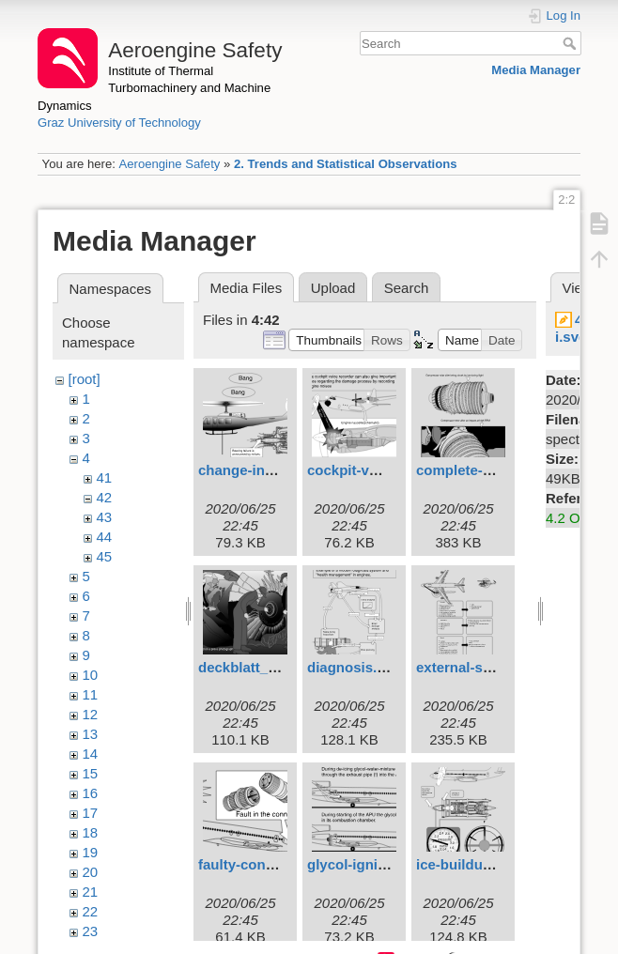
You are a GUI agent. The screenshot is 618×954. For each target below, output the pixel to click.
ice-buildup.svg (467, 864)
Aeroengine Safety (169, 164)
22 (91, 911)
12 (91, 714)
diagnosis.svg (354, 667)
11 (91, 694)
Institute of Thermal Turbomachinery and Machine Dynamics (154, 88)
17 (91, 813)
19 (91, 852)
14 (91, 754)
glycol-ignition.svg (369, 864)
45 (105, 556)
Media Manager (535, 70)
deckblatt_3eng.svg (263, 667)
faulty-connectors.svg (271, 864)
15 (91, 773)
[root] (84, 379)
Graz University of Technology (119, 122)
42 (105, 497)
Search (571, 43)
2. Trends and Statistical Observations (345, 164)
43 (105, 517)
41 (105, 477)
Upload (333, 288)
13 (91, 734)
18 (91, 832)
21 (91, 892)
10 (91, 675)
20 (91, 872)
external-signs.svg (478, 667)
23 (91, 931)
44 (105, 537)
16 (91, 793)
